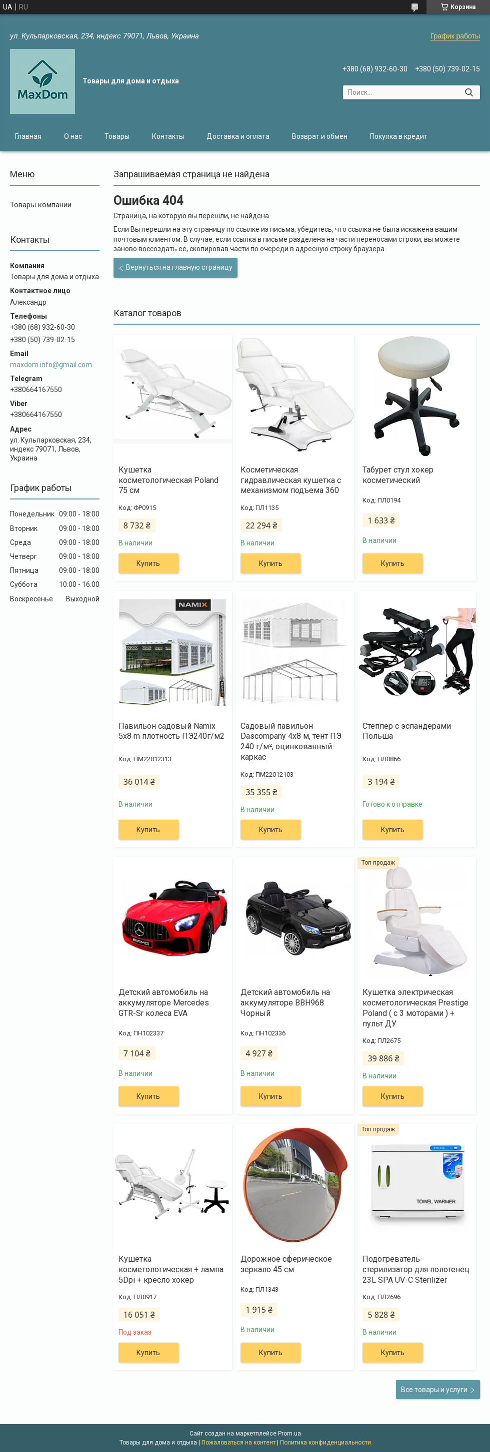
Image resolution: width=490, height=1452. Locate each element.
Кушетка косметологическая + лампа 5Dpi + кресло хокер (171, 1269)
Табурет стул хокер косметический (398, 475)
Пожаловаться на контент (239, 1442)
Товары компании (41, 204)
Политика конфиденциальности (325, 1442)
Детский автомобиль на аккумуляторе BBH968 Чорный (285, 1002)
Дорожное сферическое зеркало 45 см (286, 1264)
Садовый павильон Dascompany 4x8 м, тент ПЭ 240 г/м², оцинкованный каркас (291, 741)
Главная (28, 136)
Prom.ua (289, 1433)
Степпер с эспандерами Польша (406, 731)
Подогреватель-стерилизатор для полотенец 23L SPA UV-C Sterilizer (416, 1269)
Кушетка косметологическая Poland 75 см (168, 480)
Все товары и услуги (434, 1390)
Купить (148, 563)
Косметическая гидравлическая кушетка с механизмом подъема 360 (290, 480)
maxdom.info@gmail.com (51, 365)
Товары (117, 136)
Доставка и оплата (238, 136)
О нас (73, 136)
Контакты (168, 136)
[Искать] (469, 92)
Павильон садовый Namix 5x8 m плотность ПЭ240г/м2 (171, 731)
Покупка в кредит (399, 136)
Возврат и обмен (320, 136)
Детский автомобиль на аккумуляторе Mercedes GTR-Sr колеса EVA (163, 1002)
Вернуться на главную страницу (179, 267)
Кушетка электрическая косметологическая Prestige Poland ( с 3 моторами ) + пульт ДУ (415, 1007)
